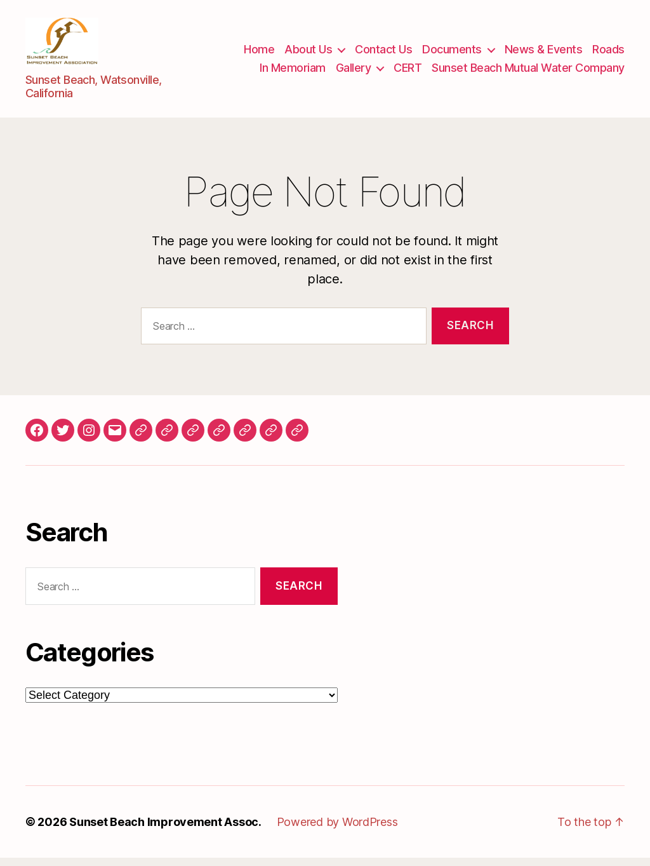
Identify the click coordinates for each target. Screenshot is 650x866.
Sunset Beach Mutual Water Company (528, 72)
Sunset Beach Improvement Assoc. (165, 830)
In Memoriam (293, 72)
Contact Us (383, 53)
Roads (608, 53)
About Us (308, 53)
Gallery (353, 72)
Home (259, 53)
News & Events (544, 53)
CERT (407, 72)
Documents (452, 53)
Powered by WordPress (337, 830)
